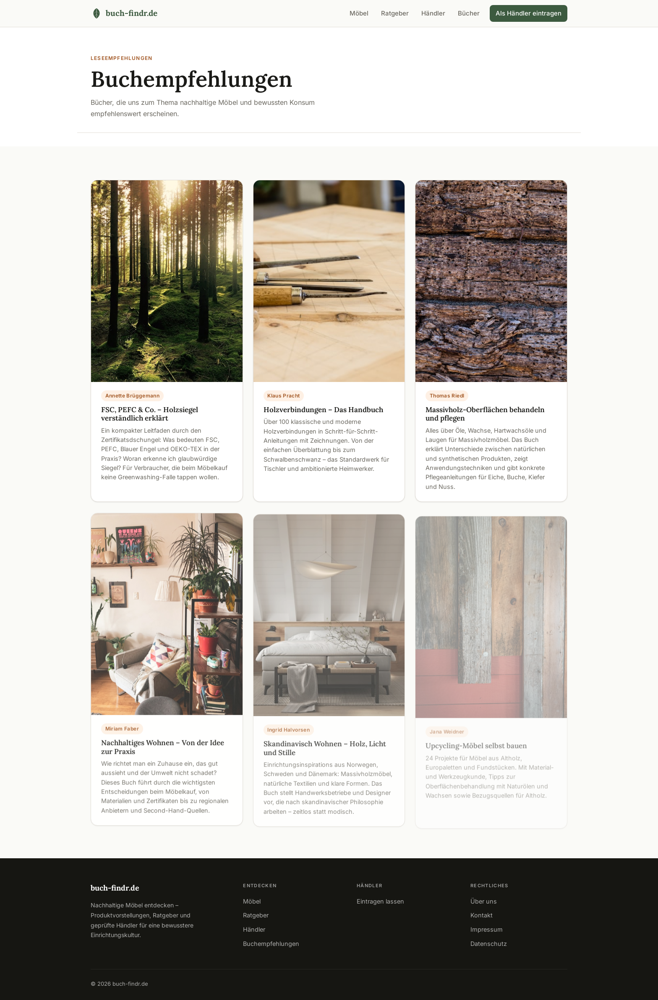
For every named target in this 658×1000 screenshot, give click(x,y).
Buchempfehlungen (271, 943)
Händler (433, 13)
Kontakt (481, 915)
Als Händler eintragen (528, 13)
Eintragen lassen (380, 901)
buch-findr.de (115, 888)
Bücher (469, 13)
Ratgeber (395, 13)
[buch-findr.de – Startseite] (124, 13)
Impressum (486, 929)
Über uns (483, 901)
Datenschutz (488, 943)
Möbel (359, 13)
